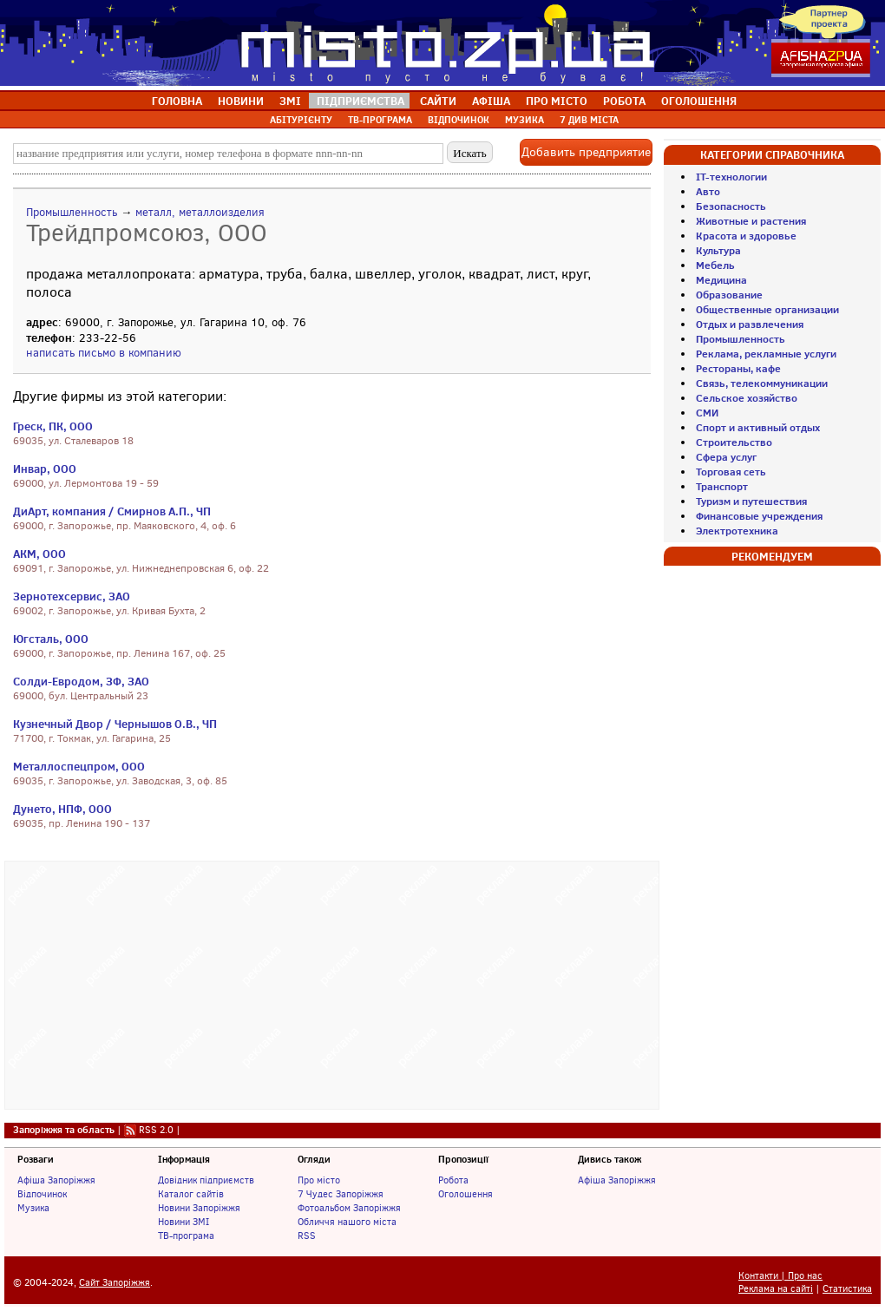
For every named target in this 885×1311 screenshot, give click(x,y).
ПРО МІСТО (556, 100)
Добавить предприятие (586, 152)
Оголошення (465, 1194)
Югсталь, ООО (50, 638)
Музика (33, 1208)
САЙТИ (438, 100)
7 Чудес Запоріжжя (341, 1194)
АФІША (491, 100)
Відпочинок (42, 1194)
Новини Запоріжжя (199, 1208)
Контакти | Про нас (780, 1275)
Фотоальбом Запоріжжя (349, 1208)
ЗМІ (290, 100)
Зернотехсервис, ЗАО (71, 596)
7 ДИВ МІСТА (589, 120)
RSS (307, 1235)
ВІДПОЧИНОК (458, 120)
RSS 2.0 (156, 1130)
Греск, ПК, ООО (53, 426)
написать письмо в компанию (103, 352)
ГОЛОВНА (177, 100)
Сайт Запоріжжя (114, 1282)
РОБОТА (624, 100)
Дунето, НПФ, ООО (62, 808)
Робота (453, 1180)
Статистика (847, 1288)
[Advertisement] (332, 983)
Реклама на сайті (775, 1288)
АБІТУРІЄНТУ (301, 120)
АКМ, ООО (39, 553)
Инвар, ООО (44, 468)
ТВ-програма (186, 1235)
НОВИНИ (241, 100)
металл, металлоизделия (200, 212)
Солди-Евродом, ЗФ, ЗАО (81, 681)
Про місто (319, 1180)
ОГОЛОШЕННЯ (699, 100)
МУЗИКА (524, 120)
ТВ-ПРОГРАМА (380, 120)
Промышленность (71, 212)
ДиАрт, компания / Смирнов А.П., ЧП (112, 511)
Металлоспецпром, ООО (79, 766)
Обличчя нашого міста (347, 1222)
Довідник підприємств (206, 1180)
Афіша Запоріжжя (56, 1180)
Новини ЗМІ (183, 1222)
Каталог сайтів (191, 1194)
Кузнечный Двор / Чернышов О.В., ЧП (115, 723)
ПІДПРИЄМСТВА (360, 100)
